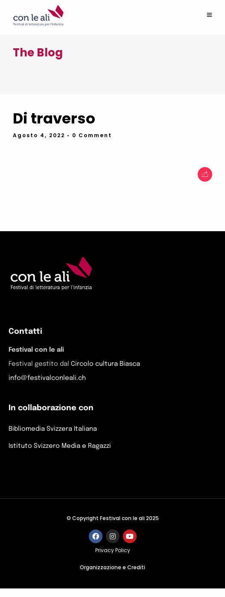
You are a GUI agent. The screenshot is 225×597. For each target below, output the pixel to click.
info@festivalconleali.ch (47, 378)
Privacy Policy (112, 550)
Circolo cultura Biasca (105, 364)
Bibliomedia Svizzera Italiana (53, 429)
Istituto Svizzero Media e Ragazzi (60, 446)
